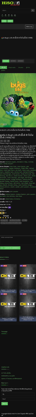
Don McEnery (11, 196)
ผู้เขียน (3, 70)
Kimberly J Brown (5, 179)
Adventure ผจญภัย (10, 162)
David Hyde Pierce (9, 170)
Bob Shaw (19, 196)
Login (4, 21)
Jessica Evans (9, 183)
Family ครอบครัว (8, 164)
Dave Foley (13, 166)
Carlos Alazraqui (12, 177)
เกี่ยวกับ (3, 67)
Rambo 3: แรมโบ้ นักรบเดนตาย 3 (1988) (8, 319)
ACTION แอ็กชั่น (6, 373)
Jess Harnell (3, 185)
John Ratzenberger (5, 174)
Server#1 (5, 61)
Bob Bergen (28, 177)
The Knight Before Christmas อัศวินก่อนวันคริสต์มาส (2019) (27, 318)
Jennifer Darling (4, 181)
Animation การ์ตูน (22, 162)
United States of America (12, 199)
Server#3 (20, 61)
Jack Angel (21, 177)
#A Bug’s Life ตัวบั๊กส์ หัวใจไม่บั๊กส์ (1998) (11, 223)
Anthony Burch (27, 179)
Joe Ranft (18, 170)
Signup (10, 21)
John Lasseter (25, 187)
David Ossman (18, 176)
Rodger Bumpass (16, 179)
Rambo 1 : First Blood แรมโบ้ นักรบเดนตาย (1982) (8, 290)
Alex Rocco (9, 176)
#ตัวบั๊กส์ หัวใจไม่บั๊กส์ (15, 220)
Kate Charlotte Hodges (25, 185)
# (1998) (24, 220)
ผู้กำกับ (28, 67)
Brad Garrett (16, 174)
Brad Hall (32, 183)
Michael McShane (28, 172)
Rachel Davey (14, 181)
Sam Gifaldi (24, 183)
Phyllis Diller (24, 168)
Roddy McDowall (26, 174)
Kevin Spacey (21, 166)
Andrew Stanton (10, 194)
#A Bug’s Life (4, 220)
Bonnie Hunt (18, 172)
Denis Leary (25, 170)
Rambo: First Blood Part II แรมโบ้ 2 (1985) (28, 290)
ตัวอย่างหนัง (12, 67)
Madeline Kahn (9, 172)
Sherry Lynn (27, 176)
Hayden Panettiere (14, 168)
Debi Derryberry (24, 181)
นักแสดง (20, 67)
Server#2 (13, 61)
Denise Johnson (4, 187)
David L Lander (15, 187)
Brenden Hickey (12, 185)
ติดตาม (5, 403)
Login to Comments (9, 247)
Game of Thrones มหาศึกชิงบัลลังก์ (11, 378)
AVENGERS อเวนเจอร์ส (8, 376)
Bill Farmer (17, 183)
